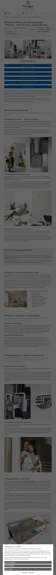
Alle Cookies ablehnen (9, 565)
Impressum (24, 572)
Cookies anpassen (9, 569)
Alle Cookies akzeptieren (10, 562)
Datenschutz (31, 572)
